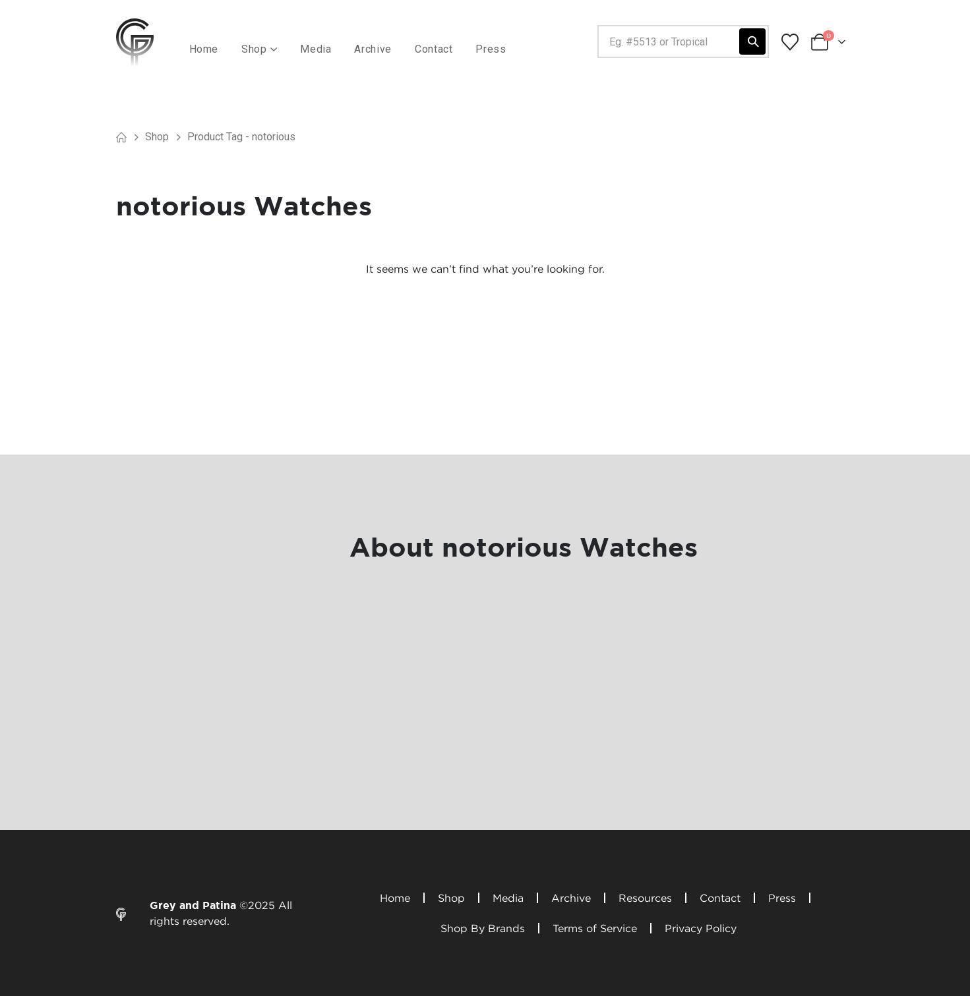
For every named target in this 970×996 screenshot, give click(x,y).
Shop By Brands (482, 928)
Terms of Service (595, 928)
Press (490, 49)
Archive (372, 49)
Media (315, 49)
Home (204, 49)
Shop (451, 898)
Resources (645, 898)
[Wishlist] (789, 42)
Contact (433, 49)
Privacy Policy (701, 928)
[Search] (752, 41)
